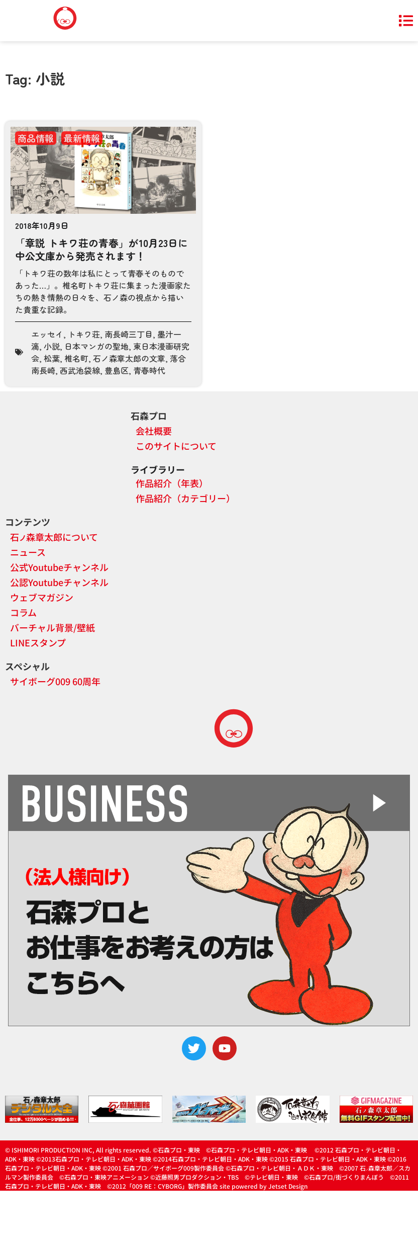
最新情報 (82, 137)
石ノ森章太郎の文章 (129, 358)
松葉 (52, 358)
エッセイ (47, 334)
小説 (52, 346)
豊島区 (116, 370)
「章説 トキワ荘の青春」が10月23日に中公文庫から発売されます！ (101, 249)
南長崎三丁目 (128, 334)
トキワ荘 (84, 334)
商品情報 (36, 137)
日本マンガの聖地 (96, 346)
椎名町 (76, 358)
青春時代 (149, 370)
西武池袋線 (80, 370)
